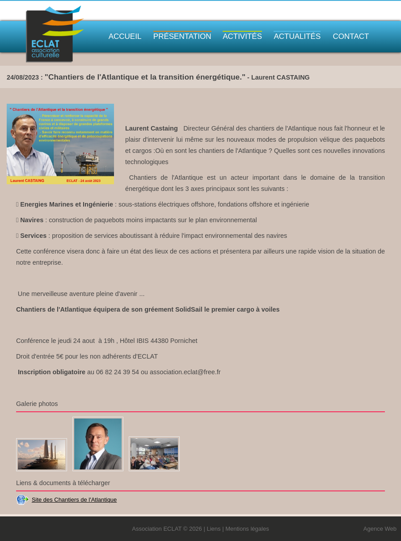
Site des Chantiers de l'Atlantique (74, 499)
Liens (213, 528)
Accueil (125, 36)
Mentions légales (247, 528)
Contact (351, 36)
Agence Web (380, 528)
